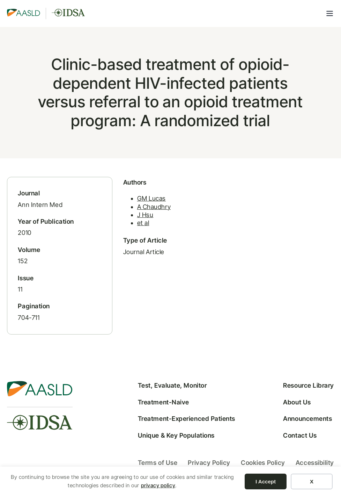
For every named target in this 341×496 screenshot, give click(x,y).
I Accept (265, 481)
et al (143, 223)
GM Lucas (151, 198)
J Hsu (145, 214)
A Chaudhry (154, 206)
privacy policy (158, 485)
